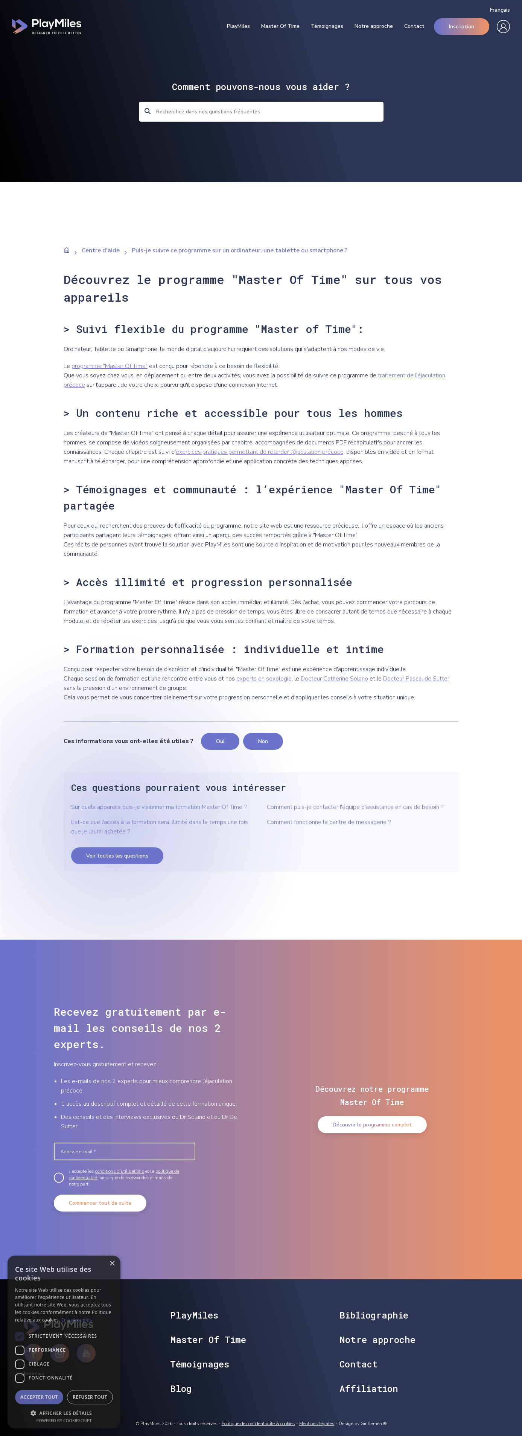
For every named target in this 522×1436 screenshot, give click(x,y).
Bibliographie (373, 1315)
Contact (414, 26)
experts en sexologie (264, 679)
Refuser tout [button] (90, 1397)
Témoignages (327, 26)
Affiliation (368, 1389)
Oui (220, 741)
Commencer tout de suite (100, 1203)
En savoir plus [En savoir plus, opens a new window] (76, 1320)
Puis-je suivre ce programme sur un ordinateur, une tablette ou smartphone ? (239, 250)
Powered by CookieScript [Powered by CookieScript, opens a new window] (64, 1420)
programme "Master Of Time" (110, 366)
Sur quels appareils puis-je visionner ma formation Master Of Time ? (159, 807)
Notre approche (374, 26)
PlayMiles (238, 26)
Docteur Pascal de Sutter (416, 679)
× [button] (112, 1264)
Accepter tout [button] (39, 1397)
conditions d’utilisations (119, 1171)
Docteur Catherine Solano (334, 679)
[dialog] (64, 1342)
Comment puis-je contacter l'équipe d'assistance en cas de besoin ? (355, 807)
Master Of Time (280, 26)
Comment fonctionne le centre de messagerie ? (329, 822)
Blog (181, 1389)
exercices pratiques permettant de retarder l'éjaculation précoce (260, 452)
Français (500, 10)
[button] (64, 1412)
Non (263, 741)
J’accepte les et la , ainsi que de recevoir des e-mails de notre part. (124, 1177)
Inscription (461, 26)
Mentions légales (317, 1424)
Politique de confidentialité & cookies (258, 1424)
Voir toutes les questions (117, 855)
